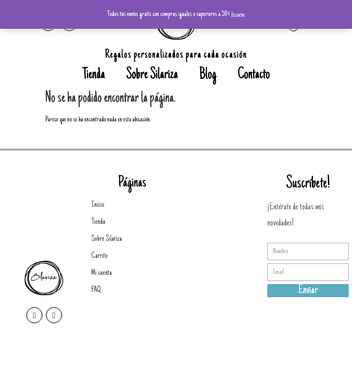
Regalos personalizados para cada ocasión (176, 55)
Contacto (254, 75)
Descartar (238, 15)
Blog (208, 75)
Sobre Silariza (152, 75)
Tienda (93, 75)
